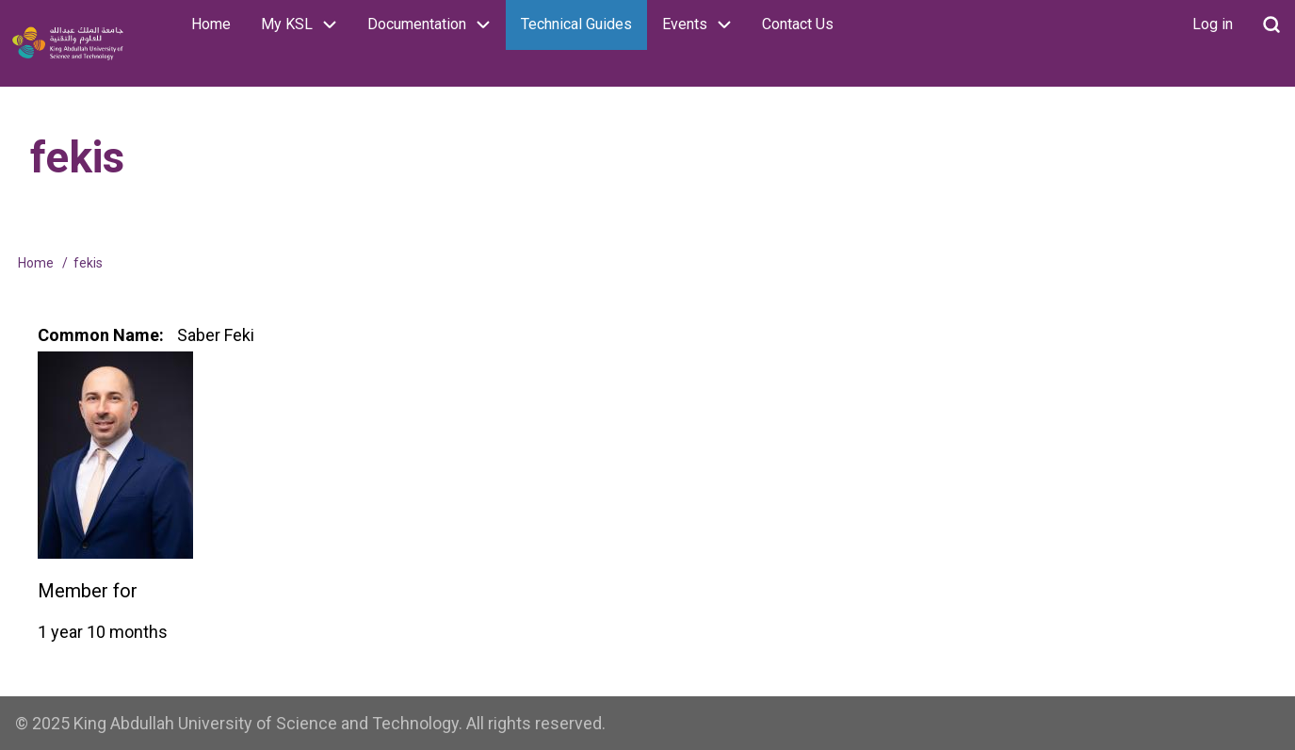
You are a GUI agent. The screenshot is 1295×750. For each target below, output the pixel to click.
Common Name (98, 335)
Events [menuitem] (704, 25)
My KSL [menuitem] (306, 25)
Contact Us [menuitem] (798, 24)
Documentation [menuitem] (436, 25)
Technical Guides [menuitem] (576, 24)
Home (36, 262)
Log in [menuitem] (1212, 24)
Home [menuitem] (211, 24)
